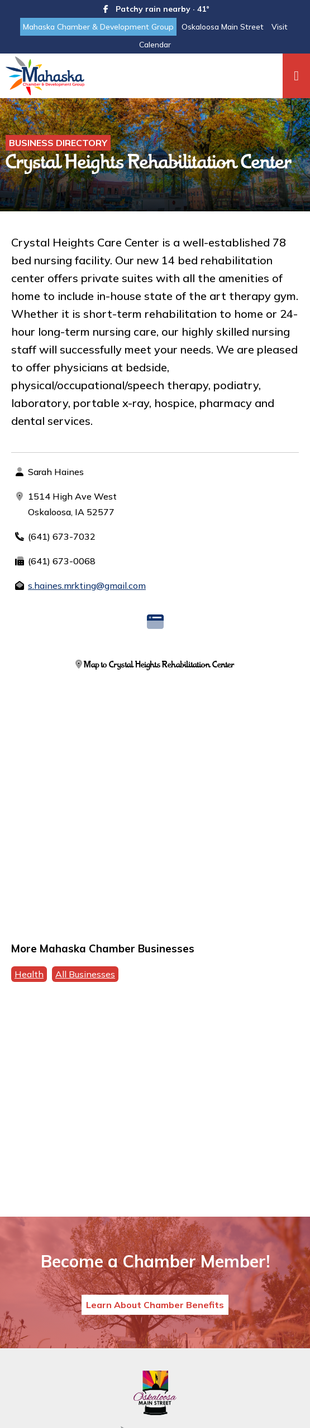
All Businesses (85, 974)
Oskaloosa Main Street (223, 27)
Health (29, 974)
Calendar (155, 45)
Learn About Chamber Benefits (155, 1304)
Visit (279, 27)
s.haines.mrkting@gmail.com (87, 585)
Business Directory (58, 142)
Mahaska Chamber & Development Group (98, 27)
